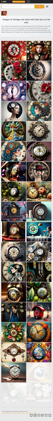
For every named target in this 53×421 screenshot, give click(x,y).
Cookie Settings (16, 413)
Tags (23, 413)
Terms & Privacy (6, 413)
